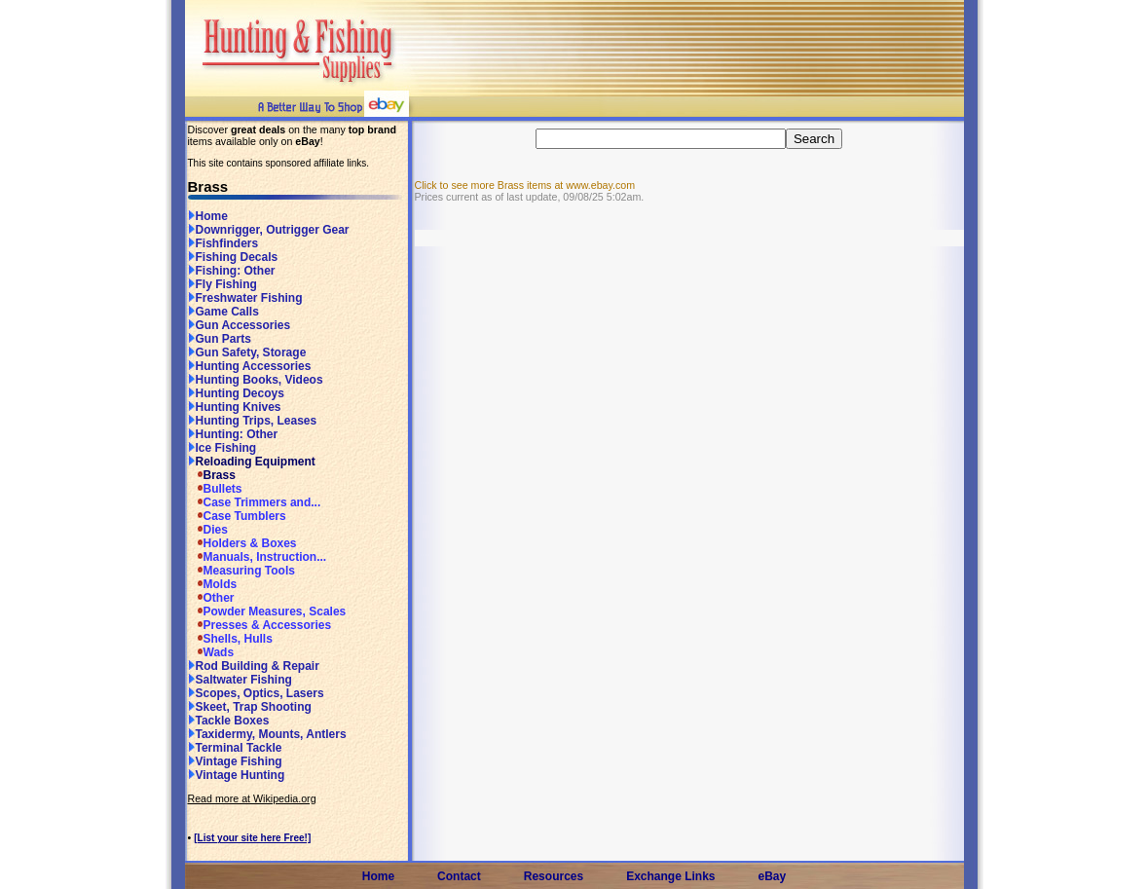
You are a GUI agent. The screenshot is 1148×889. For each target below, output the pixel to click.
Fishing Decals (233, 257)
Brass (212, 475)
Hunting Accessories (250, 366)
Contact (459, 876)
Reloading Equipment (251, 461)
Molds (213, 584)
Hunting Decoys (236, 393)
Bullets (215, 489)
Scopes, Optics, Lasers (256, 693)
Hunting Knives (234, 407)
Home (208, 216)
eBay (773, 876)
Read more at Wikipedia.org (252, 798)
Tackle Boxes (229, 720)
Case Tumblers (237, 516)
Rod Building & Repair (253, 666)
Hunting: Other (233, 434)
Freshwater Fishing (245, 298)
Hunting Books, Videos (255, 380)
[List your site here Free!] (252, 838)
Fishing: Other (232, 271)
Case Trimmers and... (254, 502)
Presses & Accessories (260, 625)
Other (211, 598)
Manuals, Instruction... (257, 557)
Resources (553, 876)
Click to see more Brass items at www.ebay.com (525, 185)
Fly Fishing (222, 284)
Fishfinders (223, 243)
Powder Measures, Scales (267, 611)
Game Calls (223, 311)
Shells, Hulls (230, 639)
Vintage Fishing (235, 761)
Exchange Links (670, 876)
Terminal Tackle (235, 748)
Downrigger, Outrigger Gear (269, 230)
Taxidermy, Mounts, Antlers (267, 734)
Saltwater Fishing (240, 679)
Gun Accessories (239, 325)
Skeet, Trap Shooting (250, 707)
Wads (211, 652)
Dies (208, 530)
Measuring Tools (241, 570)
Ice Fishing (222, 448)
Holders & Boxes (242, 543)
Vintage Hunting (236, 775)
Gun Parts (219, 339)
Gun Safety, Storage (247, 352)
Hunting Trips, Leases (252, 420)
